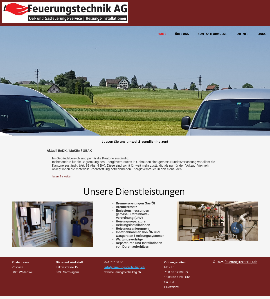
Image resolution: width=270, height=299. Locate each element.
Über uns (182, 34)
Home (162, 34)
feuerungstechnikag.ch (241, 262)
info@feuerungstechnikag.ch (124, 267)
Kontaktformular (212, 34)
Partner (242, 34)
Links (261, 34)
